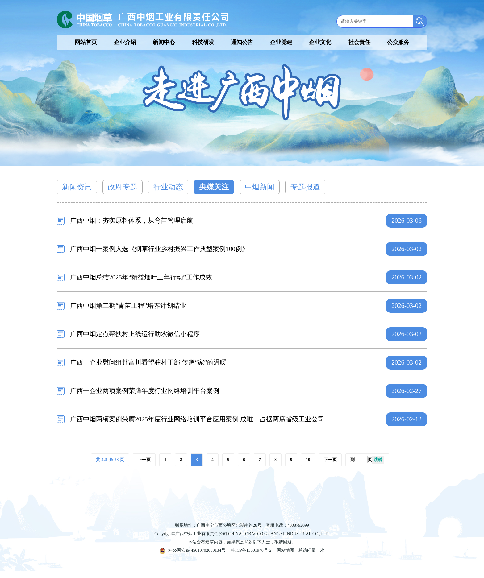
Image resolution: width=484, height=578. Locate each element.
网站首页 (86, 42)
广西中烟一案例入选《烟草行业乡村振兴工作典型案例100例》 (159, 249)
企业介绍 (125, 42)
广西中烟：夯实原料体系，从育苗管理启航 (131, 220)
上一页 (144, 459)
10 (308, 459)
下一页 (330, 459)
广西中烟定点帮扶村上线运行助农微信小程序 (135, 334)
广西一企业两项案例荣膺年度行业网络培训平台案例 (144, 390)
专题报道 (305, 187)
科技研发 (203, 42)
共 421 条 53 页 (110, 459)
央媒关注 (214, 187)
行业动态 (168, 187)
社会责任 (359, 42)
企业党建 (281, 42)
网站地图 (285, 550)
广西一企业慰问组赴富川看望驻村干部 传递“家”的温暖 (148, 362)
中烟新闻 (259, 187)
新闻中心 (164, 42)
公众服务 (398, 42)
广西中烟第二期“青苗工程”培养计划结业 (128, 305)
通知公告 (242, 42)
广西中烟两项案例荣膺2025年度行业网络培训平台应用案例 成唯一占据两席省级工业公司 (197, 419)
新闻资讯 (77, 187)
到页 (367, 460)
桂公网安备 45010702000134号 (193, 550)
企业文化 (320, 42)
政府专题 (122, 187)
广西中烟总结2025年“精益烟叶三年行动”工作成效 (141, 277)
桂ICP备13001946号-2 (251, 550)
